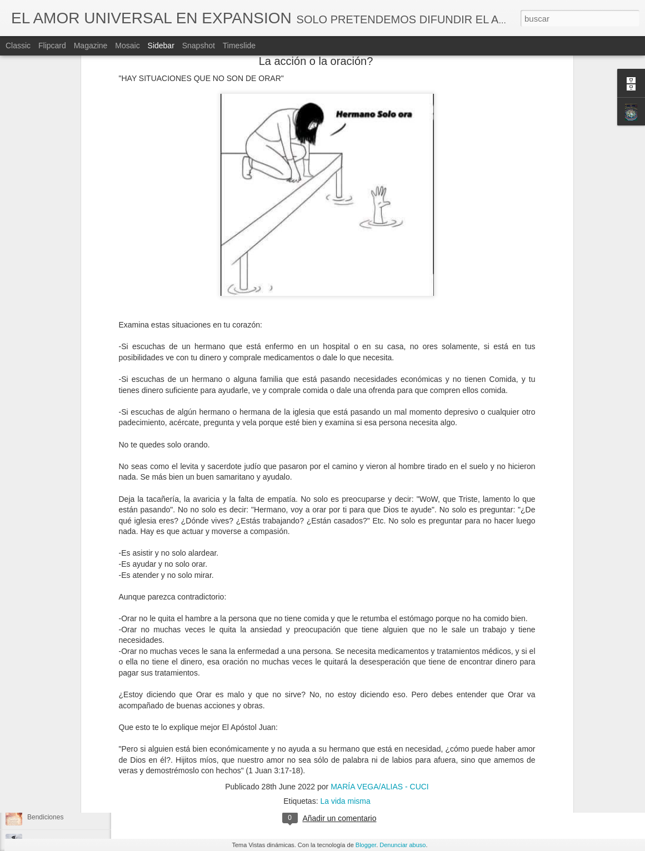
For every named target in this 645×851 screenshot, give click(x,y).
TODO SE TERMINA (58, 792)
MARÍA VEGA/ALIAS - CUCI (373, 758)
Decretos (348, 772)
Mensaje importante (56, 617)
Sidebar (161, 45)
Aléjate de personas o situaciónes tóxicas (88, 517)
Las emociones (49, 642)
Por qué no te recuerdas (63, 717)
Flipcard (52, 45)
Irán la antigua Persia (58, 667)
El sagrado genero (54, 742)
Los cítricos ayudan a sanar (68, 442)
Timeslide (239, 45)
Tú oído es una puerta (59, 467)
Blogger (366, 845)
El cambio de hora (54, 592)
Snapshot (198, 45)
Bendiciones (45, 817)
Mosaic (127, 45)
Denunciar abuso (402, 845)
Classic (18, 45)
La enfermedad (49, 692)
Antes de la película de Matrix (70, 492)
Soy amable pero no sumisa (68, 767)
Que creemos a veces (59, 542)
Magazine (91, 45)
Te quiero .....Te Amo (57, 567)
